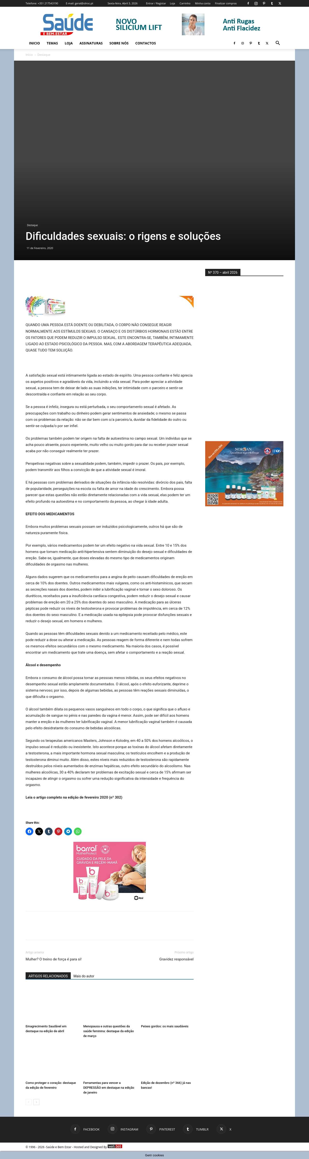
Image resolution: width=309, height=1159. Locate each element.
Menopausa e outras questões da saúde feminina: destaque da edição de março (108, 1031)
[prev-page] (29, 1102)
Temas (52, 43)
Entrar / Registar (156, 3)
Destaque (32, 225)
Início (29, 55)
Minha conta (203, 3)
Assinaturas (91, 43)
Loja (172, 3)
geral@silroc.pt (84, 3)
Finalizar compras (226, 3)
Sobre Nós (118, 43)
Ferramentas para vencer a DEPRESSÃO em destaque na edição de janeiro (108, 1087)
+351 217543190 (48, 3)
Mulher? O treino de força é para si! (54, 959)
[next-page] (36, 1102)
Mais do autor (84, 976)
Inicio (34, 43)
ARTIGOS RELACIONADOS (48, 976)
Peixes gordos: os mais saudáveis (164, 1026)
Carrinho (185, 3)
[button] (277, 43)
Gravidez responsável (176, 959)
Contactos (145, 43)
